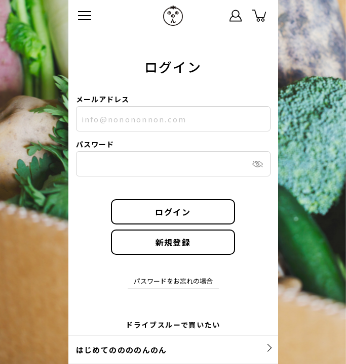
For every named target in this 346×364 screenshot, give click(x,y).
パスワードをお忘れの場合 (173, 282)
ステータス (212, 15)
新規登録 (173, 242)
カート (258, 15)
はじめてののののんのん (121, 349)
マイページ (235, 15)
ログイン (172, 212)
